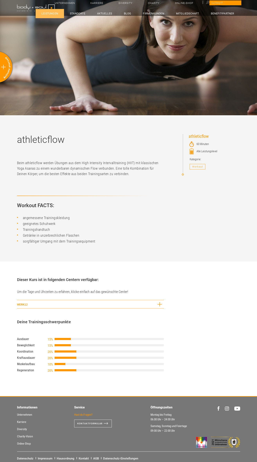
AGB (96, 458)
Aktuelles (130, 13)
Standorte (108, 13)
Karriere (168, 5)
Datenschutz (25, 458)
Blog (147, 13)
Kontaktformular (92, 423)
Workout (197, 166)
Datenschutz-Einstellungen (120, 458)
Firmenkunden (167, 13)
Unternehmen (148, 5)
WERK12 (22, 304)
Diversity (186, 5)
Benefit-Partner (227, 13)
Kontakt (84, 458)
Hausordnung (65, 458)
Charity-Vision (25, 436)
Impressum (45, 458)
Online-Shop (221, 5)
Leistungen (85, 13)
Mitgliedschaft (196, 13)
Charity (202, 5)
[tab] (90, 304)
